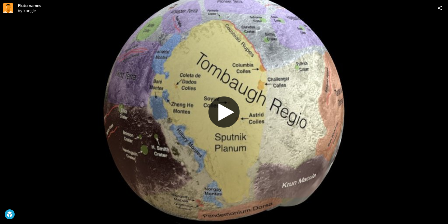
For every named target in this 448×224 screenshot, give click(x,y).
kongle (29, 10)
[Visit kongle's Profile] (8, 8)
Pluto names (29, 5)
